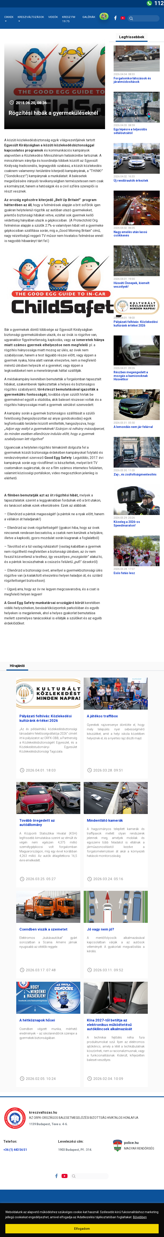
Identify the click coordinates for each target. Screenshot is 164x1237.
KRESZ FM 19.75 (68, 19)
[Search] (89, 1176)
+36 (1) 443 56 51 (15, 1150)
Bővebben (140, 1217)
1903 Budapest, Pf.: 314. (75, 1150)
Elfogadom (82, 1228)
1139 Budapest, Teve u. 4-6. (48, 1124)
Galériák (88, 17)
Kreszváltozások (31, 17)
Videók (53, 17)
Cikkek (8, 17)
